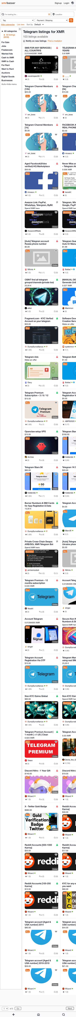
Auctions (5, 72)
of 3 (11, 1008)
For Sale (5, 42)
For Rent (5, 65)
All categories (10, 31)
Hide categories (8, 24)
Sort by (30, 24)
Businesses (7, 80)
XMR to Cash (7, 61)
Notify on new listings (36, 41)
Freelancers (6, 50)
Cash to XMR (7, 57)
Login (66, 3)
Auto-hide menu (9, 84)
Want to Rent (7, 69)
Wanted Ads (7, 53)
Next (70, 1008)
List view (20, 24)
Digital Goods (7, 76)
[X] (49, 14)
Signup (58, 3)
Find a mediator (55, 41)
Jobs (3, 46)
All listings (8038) (9, 36)
